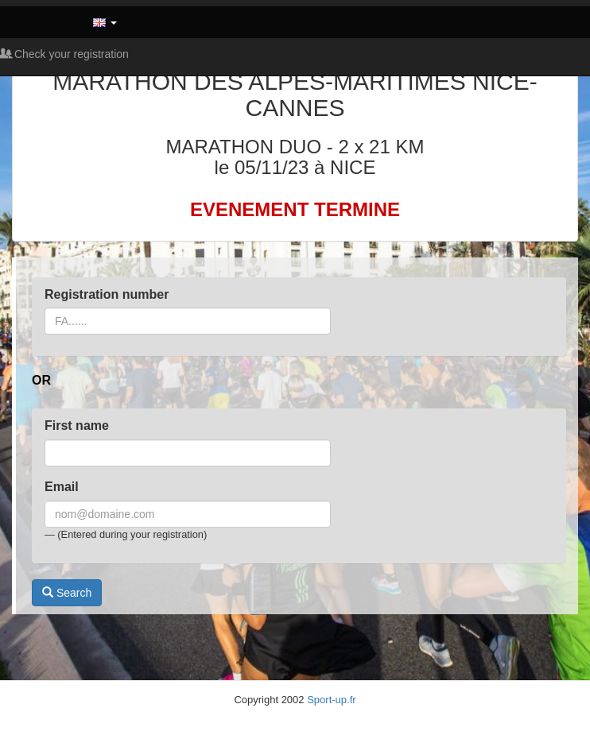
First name (77, 425)
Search (66, 592)
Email (62, 486)
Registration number (107, 294)
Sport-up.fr (331, 700)
